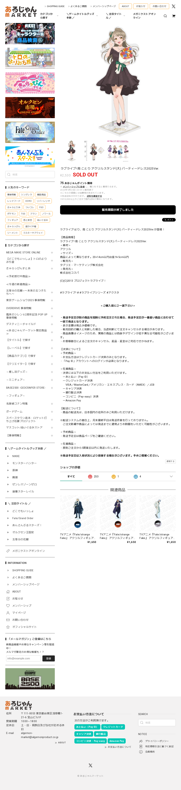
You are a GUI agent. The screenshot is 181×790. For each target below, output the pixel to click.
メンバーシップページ (104, 6)
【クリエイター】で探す (21, 363)
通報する (170, 461)
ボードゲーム (14, 411)
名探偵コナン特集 (17, 403)
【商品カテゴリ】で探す (21, 356)
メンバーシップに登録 (74, 186)
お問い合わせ (159, 6)
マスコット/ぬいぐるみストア (24, 427)
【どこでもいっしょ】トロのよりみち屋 (26, 260)
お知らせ (140, 6)
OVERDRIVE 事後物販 (20, 308)
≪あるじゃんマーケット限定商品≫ (26, 332)
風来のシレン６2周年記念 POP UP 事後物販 (26, 316)
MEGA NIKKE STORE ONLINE (23, 252)
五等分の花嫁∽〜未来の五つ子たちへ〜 (26, 292)
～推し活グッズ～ (17, 371)
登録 (48, 658)
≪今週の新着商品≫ (18, 284)
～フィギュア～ (15, 395)
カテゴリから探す (49, 16)
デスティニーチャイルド (21, 324)
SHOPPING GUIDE (56, 6)
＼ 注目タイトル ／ (116, 16)
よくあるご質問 (79, 6)
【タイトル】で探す (18, 340)
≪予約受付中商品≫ (18, 276)
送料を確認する (94, 196)
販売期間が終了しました (118, 209)
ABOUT (125, 6)
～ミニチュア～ (15, 379)
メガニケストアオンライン (144, 16)
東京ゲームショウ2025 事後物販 (27, 300)
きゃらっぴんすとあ (18, 268)
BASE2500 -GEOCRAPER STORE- (26, 387)
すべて (71, 476)
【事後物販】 (14, 435)
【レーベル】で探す (18, 348)
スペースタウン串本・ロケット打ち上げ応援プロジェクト (26, 420)
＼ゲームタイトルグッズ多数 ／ (82, 16)
